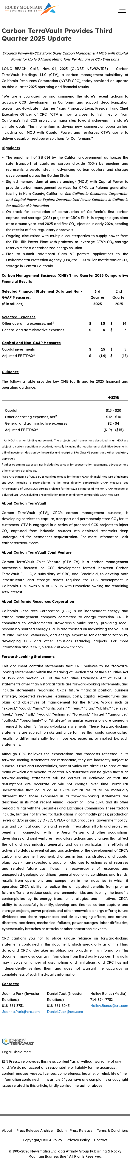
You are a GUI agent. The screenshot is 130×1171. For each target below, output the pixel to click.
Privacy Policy (78, 1140)
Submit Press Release (75, 1130)
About (7, 1130)
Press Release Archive (34, 1130)
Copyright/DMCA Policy (42, 1140)
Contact (100, 1140)
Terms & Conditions (112, 1130)
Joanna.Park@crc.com (21, 1011)
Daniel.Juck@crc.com (65, 1011)
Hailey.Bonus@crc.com (109, 1005)
